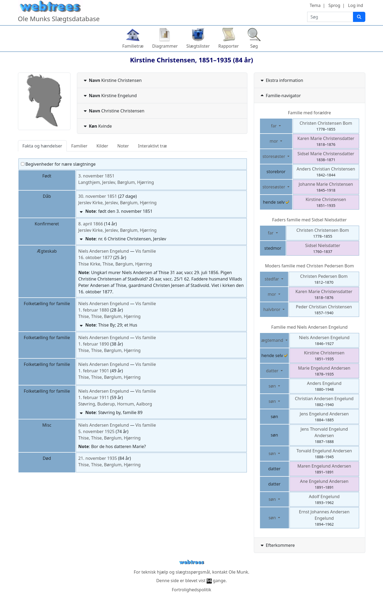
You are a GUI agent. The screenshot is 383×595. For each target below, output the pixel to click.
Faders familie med (309, 220)
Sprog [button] (334, 5)
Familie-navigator (280, 95)
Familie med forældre (309, 113)
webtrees (191, 562)
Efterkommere (277, 545)
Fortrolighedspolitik (191, 590)
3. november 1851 (96, 176)
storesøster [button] (274, 156)
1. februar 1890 (93, 344)
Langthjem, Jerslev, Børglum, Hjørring (116, 182)
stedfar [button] (272, 279)
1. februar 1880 (93, 310)
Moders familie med (309, 266)
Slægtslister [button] (198, 46)
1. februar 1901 (93, 371)
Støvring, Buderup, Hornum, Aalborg (115, 404)
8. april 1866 (90, 224)
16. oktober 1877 (95, 257)
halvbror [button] (272, 309)
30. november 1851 (97, 196)
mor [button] (274, 141)
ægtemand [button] (272, 340)
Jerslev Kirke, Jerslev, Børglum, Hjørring (117, 203)
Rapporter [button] (228, 46)
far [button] (274, 126)
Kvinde (97, 126)
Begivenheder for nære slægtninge (58, 164)
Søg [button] (254, 46)
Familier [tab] (79, 146)
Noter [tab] (123, 146)
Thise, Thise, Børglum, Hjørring (109, 316)
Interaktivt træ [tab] (152, 146)
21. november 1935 (97, 458)
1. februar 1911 (93, 397)
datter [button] (273, 371)
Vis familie (145, 251)
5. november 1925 (96, 431)
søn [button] (273, 386)
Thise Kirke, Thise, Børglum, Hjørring (115, 264)
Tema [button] (315, 5)
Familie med (309, 327)
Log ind (355, 5)
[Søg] (359, 17)
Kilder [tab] (102, 146)
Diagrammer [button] (165, 46)
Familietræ (133, 46)
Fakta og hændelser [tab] (42, 146)
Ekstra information (281, 80)
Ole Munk (238, 572)
